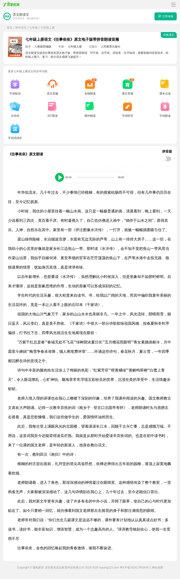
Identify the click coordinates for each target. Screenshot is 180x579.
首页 (9, 27)
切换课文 (168, 34)
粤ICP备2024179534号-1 (135, 567)
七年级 (33, 27)
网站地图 (157, 567)
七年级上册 (48, 27)
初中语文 (20, 27)
